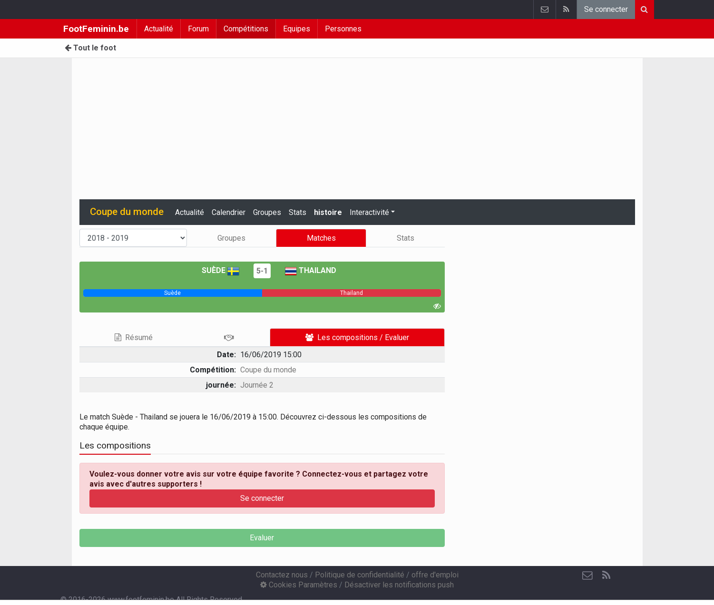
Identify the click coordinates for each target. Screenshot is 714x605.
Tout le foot (90, 47)
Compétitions (246, 28)
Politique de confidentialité (359, 574)
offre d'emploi (435, 574)
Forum (198, 28)
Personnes (343, 28)
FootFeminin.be (96, 28)
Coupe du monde (268, 369)
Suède (220, 270)
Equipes (296, 28)
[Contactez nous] (587, 575)
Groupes (267, 212)
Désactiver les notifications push (399, 584)
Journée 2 (257, 385)
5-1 (262, 270)
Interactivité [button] (369, 212)
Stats (297, 212)
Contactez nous (282, 574)
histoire (328, 212)
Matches (321, 238)
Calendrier (228, 212)
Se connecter (606, 9)
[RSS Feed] (606, 575)
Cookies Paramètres (298, 584)
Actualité (158, 28)
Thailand (310, 270)
